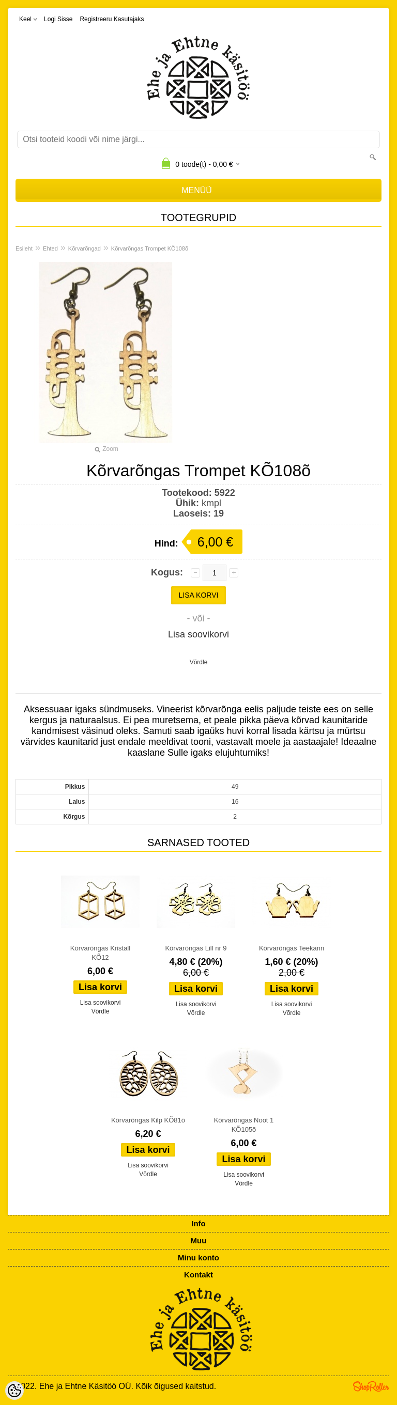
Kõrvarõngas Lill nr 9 (195, 948)
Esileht (24, 248)
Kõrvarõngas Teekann (291, 948)
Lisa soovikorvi (198, 634)
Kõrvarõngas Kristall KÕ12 (100, 952)
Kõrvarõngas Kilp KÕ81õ (148, 1120)
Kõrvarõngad (84, 248)
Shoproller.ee (371, 1386)
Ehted (50, 248)
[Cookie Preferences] (14, 1390)
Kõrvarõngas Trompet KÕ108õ (149, 248)
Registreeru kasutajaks (112, 19)
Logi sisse (58, 19)
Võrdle (199, 662)
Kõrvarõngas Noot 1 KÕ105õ (244, 1124)
